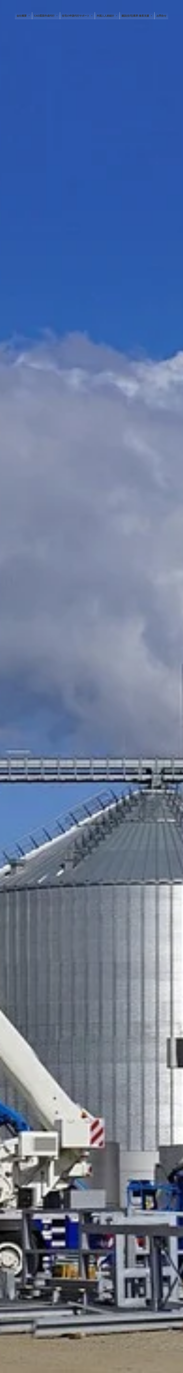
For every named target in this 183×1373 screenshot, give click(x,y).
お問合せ (161, 15)
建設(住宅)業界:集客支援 (137, 15)
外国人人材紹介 (107, 15)
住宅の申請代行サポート (77, 15)
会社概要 (23, 15)
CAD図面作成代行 (46, 15)
